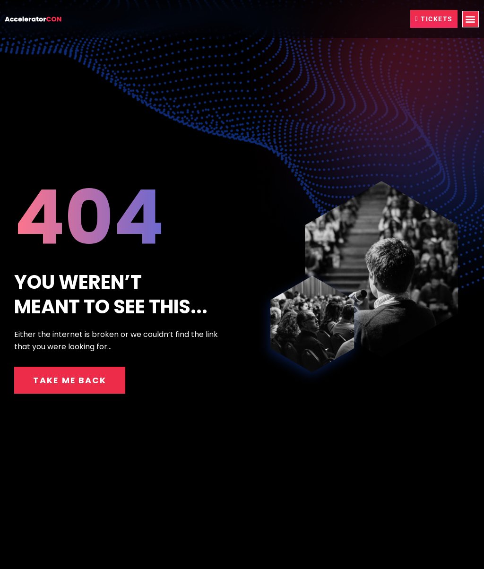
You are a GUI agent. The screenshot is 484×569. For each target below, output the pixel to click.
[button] (470, 19)
